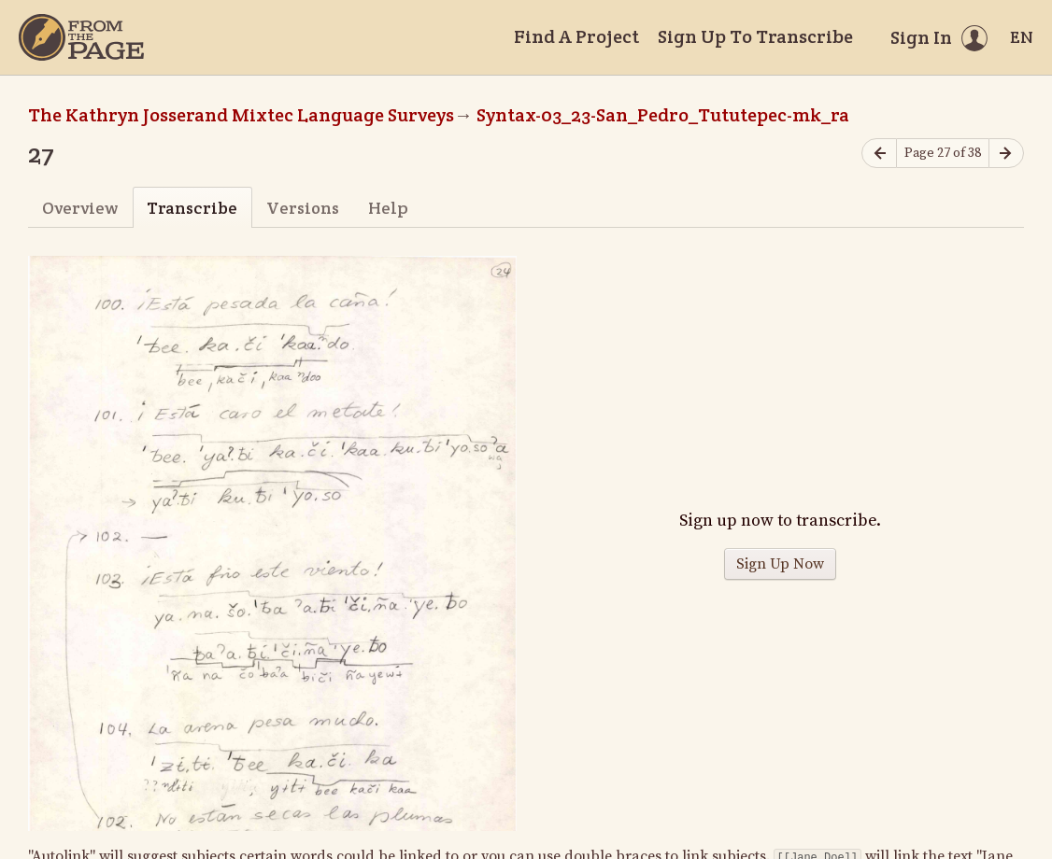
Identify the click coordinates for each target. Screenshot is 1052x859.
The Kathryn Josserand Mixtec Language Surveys (241, 115)
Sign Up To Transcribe (755, 36)
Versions (302, 207)
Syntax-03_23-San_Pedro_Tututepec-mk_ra (662, 115)
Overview (80, 207)
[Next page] (1006, 153)
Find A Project (576, 36)
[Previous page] (879, 153)
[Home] (81, 37)
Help (388, 207)
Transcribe (192, 207)
